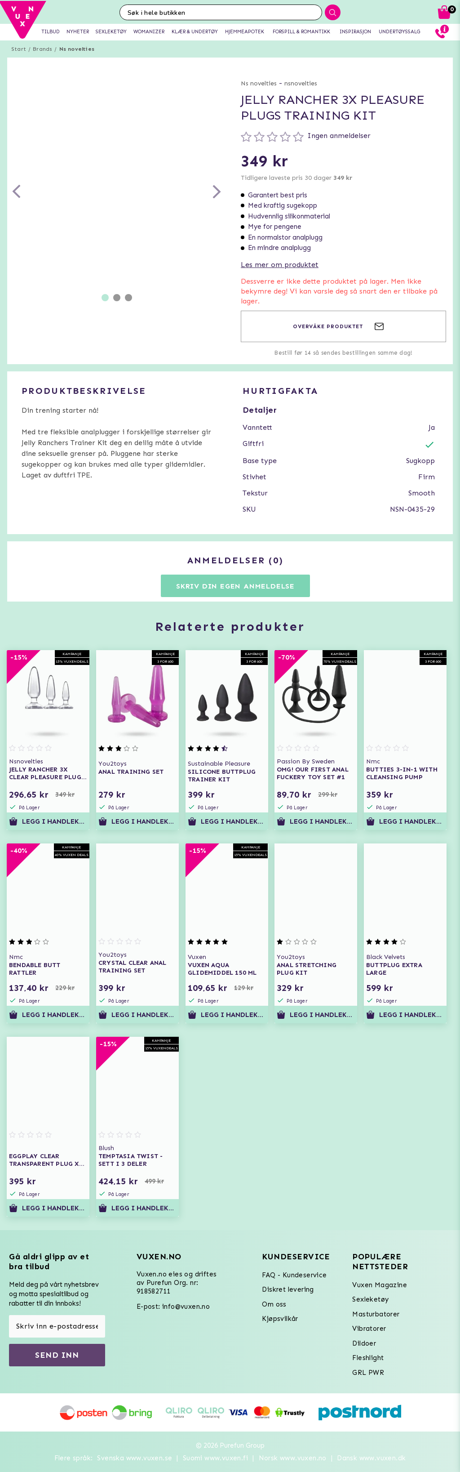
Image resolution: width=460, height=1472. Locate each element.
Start (18, 49)
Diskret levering (288, 1289)
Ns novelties (76, 49)
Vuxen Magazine (379, 1285)
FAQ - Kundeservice (294, 1275)
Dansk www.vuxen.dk (371, 1458)
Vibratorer (369, 1329)
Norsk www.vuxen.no (293, 1458)
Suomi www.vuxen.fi (215, 1458)
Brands (42, 49)
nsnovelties (300, 83)
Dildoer (364, 1343)
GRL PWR (368, 1373)
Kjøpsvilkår (280, 1319)
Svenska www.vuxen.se (134, 1458)
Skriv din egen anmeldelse (235, 586)
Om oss (274, 1304)
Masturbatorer (375, 1314)
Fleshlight (368, 1358)
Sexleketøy (370, 1299)
